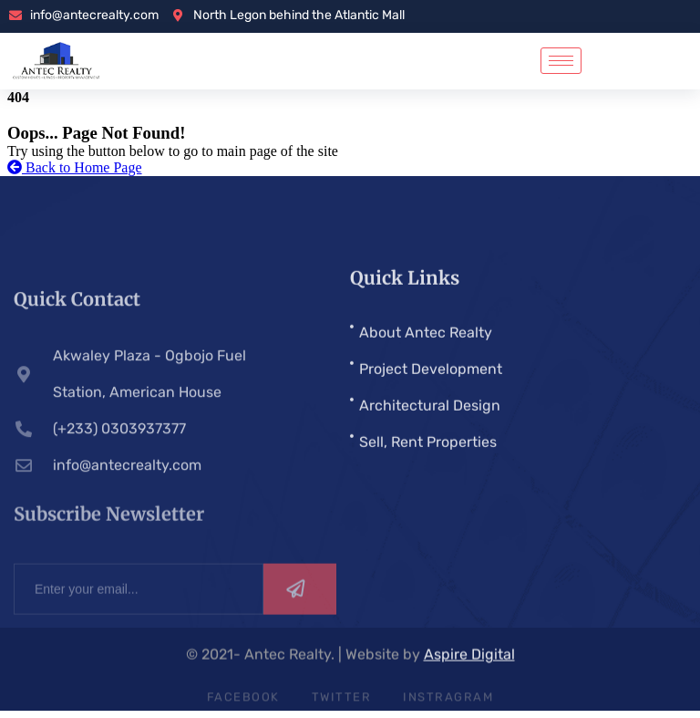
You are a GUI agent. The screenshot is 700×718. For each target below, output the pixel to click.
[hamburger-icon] (561, 60)
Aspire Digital (469, 655)
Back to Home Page (74, 167)
